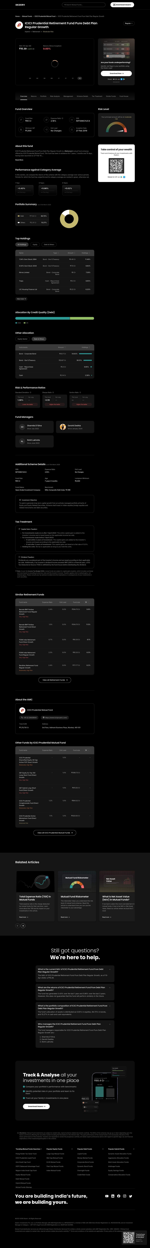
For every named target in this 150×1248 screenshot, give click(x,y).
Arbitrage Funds (114, 1166)
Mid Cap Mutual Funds (55, 1158)
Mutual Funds (27, 16)
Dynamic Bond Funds (85, 1166)
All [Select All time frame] (79, 78)
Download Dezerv (122, 5)
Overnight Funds (83, 1170)
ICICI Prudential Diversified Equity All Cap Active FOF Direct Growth (28, 760)
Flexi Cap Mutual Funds (55, 1166)
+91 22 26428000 (30, 718)
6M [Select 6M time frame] (52, 78)
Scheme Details (82, 96)
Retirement (36, 32)
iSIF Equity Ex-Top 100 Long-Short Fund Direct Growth (27, 775)
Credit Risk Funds (83, 1175)
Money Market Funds (85, 1158)
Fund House (124, 96)
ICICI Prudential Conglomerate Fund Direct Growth (28, 803)
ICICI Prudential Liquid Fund (26, 1158)
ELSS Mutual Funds (54, 1162)
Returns (34, 96)
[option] (27, 400)
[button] (129, 23)
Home (17, 16)
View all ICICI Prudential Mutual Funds (54, 833)
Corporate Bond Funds (85, 1162)
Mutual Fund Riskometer (75, 896)
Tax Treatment (97, 96)
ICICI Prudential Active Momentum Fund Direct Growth (27, 818)
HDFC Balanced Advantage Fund (27, 1166)
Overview (23, 96)
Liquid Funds (82, 1154)
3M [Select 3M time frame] (44, 78)
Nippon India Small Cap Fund (26, 1170)
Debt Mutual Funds (22, 1179)
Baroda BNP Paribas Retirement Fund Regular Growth (28, 612)
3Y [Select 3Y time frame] (66, 78)
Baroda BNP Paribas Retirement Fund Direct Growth (27, 627)
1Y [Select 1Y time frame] (59, 78)
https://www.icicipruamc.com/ (56, 718)
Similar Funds (111, 96)
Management (68, 96)
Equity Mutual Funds (23, 1175)
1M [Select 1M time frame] (37, 78)
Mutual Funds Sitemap (24, 1187)
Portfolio (43, 96)
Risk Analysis (55, 96)
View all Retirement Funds (54, 680)
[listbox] (54, 400)
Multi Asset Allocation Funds (118, 1162)
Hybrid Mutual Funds (23, 1183)
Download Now (117, 73)
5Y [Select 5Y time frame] (73, 78)
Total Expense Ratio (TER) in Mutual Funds (35, 898)
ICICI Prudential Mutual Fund (45, 16)
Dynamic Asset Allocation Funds (120, 1154)
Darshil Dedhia (74, 425)
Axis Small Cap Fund (23, 1162)
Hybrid (27, 32)
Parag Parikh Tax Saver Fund (26, 1154)
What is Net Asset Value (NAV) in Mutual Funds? (115, 898)
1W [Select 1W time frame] (30, 78)
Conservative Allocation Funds (119, 1175)
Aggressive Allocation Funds (118, 1158)
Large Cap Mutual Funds (55, 1154)
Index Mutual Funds (54, 1170)
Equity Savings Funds (116, 1170)
